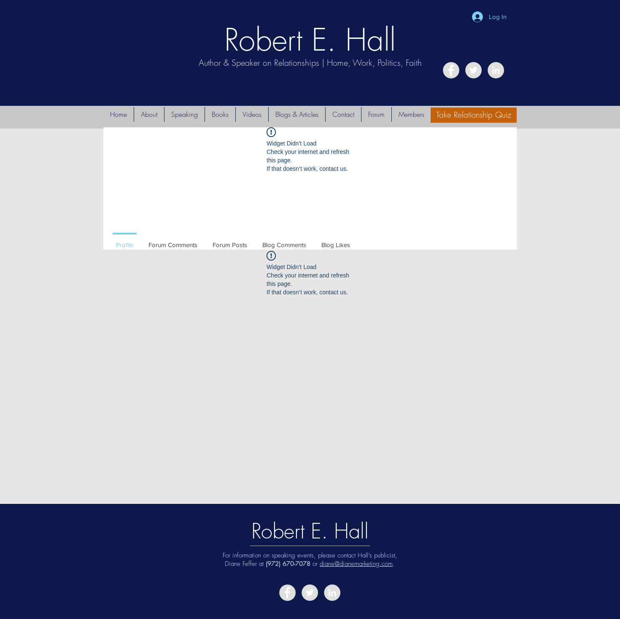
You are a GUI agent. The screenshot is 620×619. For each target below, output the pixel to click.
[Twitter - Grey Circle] (473, 70)
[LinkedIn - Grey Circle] (496, 70)
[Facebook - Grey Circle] (451, 70)
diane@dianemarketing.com (356, 564)
